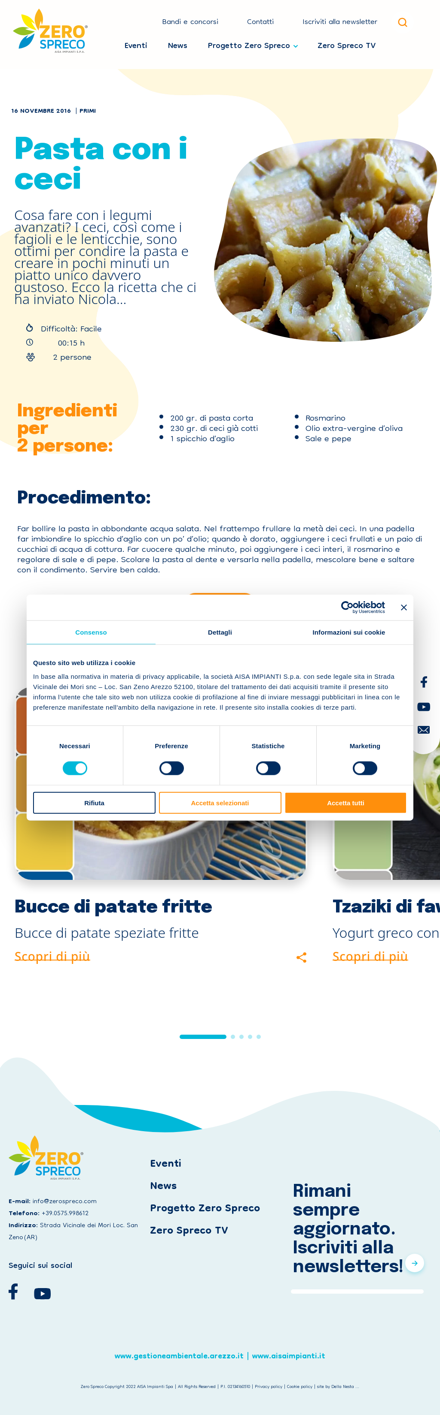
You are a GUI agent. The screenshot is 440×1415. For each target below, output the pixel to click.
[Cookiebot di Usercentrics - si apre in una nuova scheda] (347, 607)
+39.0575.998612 (65, 1214)
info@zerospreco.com (65, 1202)
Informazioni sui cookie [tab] (349, 632)
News (177, 44)
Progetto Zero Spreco (249, 44)
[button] (203, 1037)
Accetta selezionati (220, 802)
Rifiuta (94, 802)
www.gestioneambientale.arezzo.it (179, 1360)
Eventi (136, 44)
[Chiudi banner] (404, 608)
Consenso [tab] (91, 632)
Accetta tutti (345, 802)
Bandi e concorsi (190, 22)
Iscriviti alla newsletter (339, 22)
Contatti (260, 22)
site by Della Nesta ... (338, 1387)
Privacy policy (268, 1387)
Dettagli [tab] (220, 632)
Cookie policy (299, 1387)
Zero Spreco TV (347, 44)
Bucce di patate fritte (113, 907)
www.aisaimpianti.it (288, 1360)
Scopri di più (52, 954)
